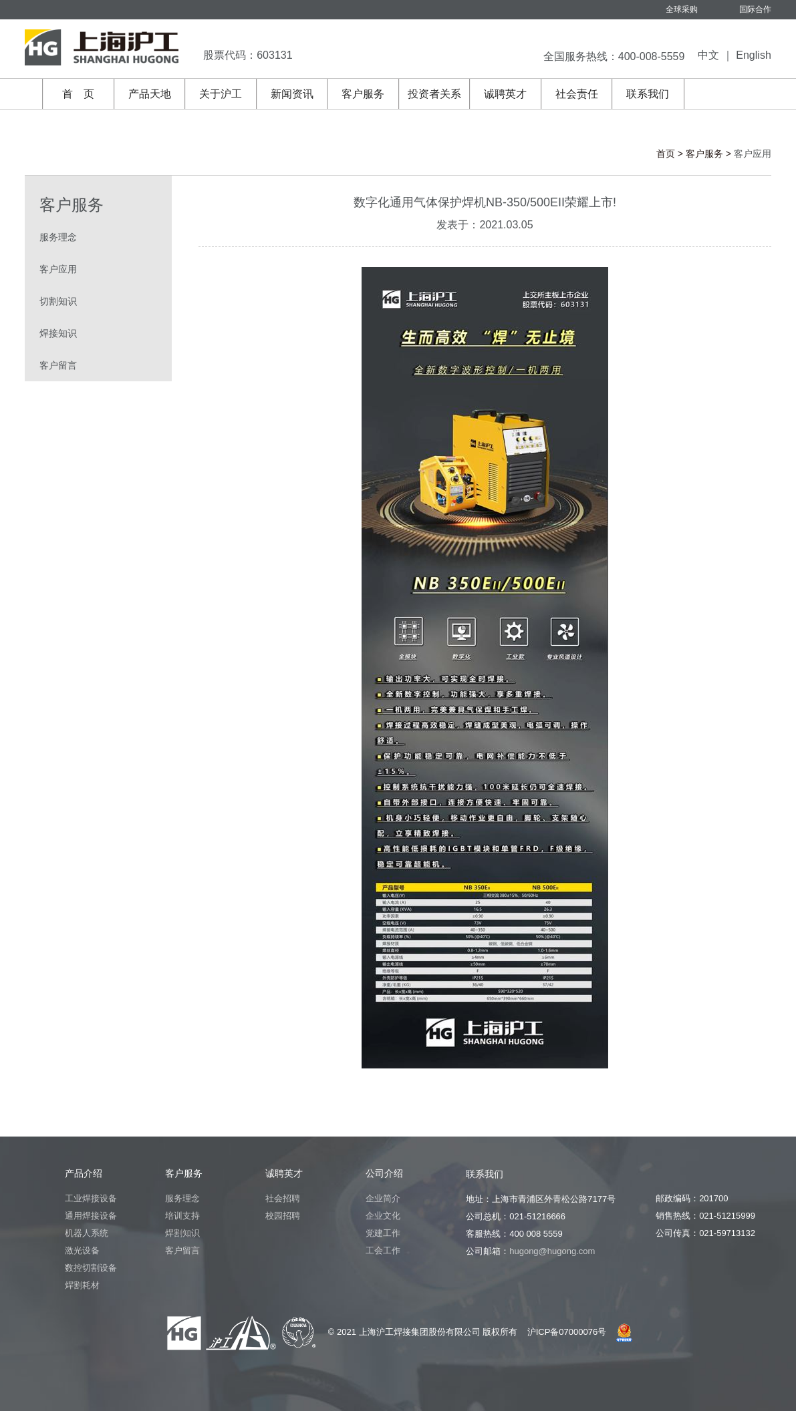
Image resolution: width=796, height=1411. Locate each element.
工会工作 (383, 1250)
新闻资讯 (292, 93)
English (753, 55)
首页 (665, 153)
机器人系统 (86, 1233)
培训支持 (182, 1216)
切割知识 (58, 301)
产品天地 (149, 93)
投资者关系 (434, 93)
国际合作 (755, 9)
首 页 (78, 93)
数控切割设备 (91, 1268)
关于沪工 (220, 93)
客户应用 (58, 269)
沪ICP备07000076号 (567, 1332)
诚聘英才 (505, 93)
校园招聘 (282, 1216)
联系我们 (647, 93)
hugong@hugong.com (552, 1251)
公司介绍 (384, 1173)
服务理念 (58, 237)
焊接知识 (58, 333)
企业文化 (383, 1216)
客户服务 (363, 93)
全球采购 (682, 9)
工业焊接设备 (91, 1198)
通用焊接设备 (91, 1216)
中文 (708, 55)
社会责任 (576, 93)
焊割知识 (182, 1233)
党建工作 (383, 1233)
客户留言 (58, 365)
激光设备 (82, 1250)
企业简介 (383, 1198)
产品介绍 (83, 1173)
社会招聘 (282, 1198)
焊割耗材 (82, 1285)
